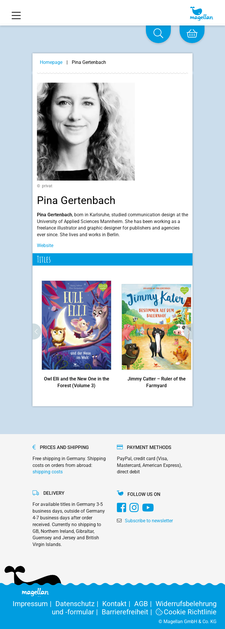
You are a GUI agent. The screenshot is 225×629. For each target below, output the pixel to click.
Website (45, 245)
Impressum (34, 604)
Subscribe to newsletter (149, 520)
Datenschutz (78, 604)
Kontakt (118, 604)
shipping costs (48, 472)
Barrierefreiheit (129, 612)
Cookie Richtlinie (186, 612)
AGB (145, 604)
